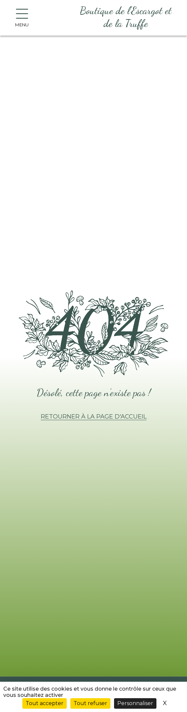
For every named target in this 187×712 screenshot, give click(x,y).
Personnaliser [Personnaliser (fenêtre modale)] (135, 703)
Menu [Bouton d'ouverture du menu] (22, 18)
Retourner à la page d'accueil (94, 416)
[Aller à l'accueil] (126, 18)
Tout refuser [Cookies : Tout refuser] (90, 703)
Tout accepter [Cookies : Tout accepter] (44, 703)
